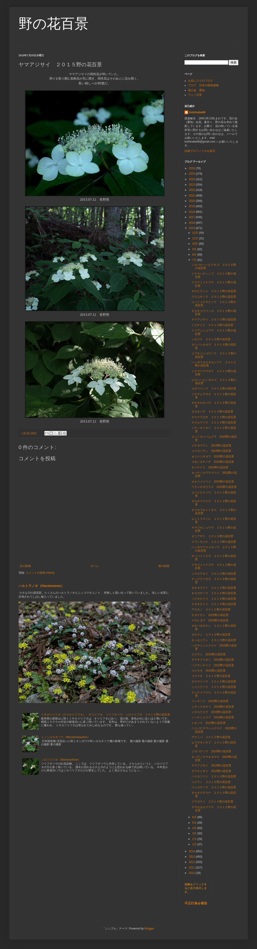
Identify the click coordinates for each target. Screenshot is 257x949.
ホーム (94, 566)
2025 (192, 173)
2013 (192, 856)
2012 (192, 862)
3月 (194, 833)
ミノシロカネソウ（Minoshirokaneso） (65, 737)
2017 (192, 217)
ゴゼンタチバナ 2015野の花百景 (212, 461)
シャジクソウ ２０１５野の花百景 (213, 687)
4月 (194, 828)
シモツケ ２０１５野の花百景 (211, 339)
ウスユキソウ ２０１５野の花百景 (213, 296)
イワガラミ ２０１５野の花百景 (212, 801)
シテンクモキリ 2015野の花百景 (212, 706)
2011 (192, 867)
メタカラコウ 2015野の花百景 (211, 712)
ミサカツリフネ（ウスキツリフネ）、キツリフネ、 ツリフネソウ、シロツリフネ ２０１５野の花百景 (105, 714)
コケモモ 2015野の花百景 (208, 670)
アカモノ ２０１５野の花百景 (211, 609)
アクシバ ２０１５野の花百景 (211, 737)
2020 (192, 201)
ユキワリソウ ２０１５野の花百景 (213, 388)
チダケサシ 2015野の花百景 (209, 615)
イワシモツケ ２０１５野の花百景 (213, 541)
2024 (192, 179)
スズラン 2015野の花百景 (208, 654)
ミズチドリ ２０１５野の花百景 (212, 325)
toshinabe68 (197, 112)
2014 (192, 851)
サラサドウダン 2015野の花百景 (212, 659)
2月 (194, 839)
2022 (192, 190)
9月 (194, 249)
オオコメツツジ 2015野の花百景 (212, 481)
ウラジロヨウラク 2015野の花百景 (214, 487)
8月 (194, 254)
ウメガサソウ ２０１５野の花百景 (213, 787)
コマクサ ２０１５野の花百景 (211, 676)
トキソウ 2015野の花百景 (208, 723)
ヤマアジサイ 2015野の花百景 (211, 765)
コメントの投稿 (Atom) (40, 572)
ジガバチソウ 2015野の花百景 (211, 751)
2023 (192, 184)
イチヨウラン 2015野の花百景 (211, 445)
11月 (195, 238)
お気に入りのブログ (200, 80)
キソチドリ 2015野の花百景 (209, 467)
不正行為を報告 (196, 903)
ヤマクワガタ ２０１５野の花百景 (213, 417)
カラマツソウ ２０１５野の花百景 (213, 681)
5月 (194, 822)
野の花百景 (54, 23)
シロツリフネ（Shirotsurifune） (61, 759)
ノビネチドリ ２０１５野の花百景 (213, 598)
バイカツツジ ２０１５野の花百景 (213, 776)
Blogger (149, 928)
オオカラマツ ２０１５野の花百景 (213, 587)
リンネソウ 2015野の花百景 (209, 701)
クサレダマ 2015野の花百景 (209, 620)
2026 (192, 168)
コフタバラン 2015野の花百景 (211, 451)
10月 (195, 243)
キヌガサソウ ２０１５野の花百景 (213, 593)
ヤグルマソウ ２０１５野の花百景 (213, 422)
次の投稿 (25, 566)
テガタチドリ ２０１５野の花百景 (213, 604)
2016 (192, 222)
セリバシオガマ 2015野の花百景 (212, 456)
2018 (192, 211)
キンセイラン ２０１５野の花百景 (213, 640)
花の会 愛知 (196, 90)
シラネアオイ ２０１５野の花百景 (213, 573)
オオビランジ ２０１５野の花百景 (213, 291)
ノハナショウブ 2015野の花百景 (212, 717)
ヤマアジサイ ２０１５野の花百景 (213, 319)
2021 (192, 195)
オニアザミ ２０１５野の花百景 (212, 536)
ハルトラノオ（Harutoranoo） (41, 586)
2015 (192, 228)
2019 (192, 206)
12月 (195, 232)
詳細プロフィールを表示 (200, 151)
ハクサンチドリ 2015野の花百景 (212, 665)
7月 (194, 260)
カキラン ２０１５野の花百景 (211, 634)
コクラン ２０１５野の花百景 (211, 782)
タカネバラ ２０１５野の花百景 (212, 411)
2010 (192, 873)
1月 (194, 844)
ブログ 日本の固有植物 (203, 85)
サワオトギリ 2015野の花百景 (211, 771)
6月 (194, 817)
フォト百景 (195, 95)
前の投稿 (163, 566)
